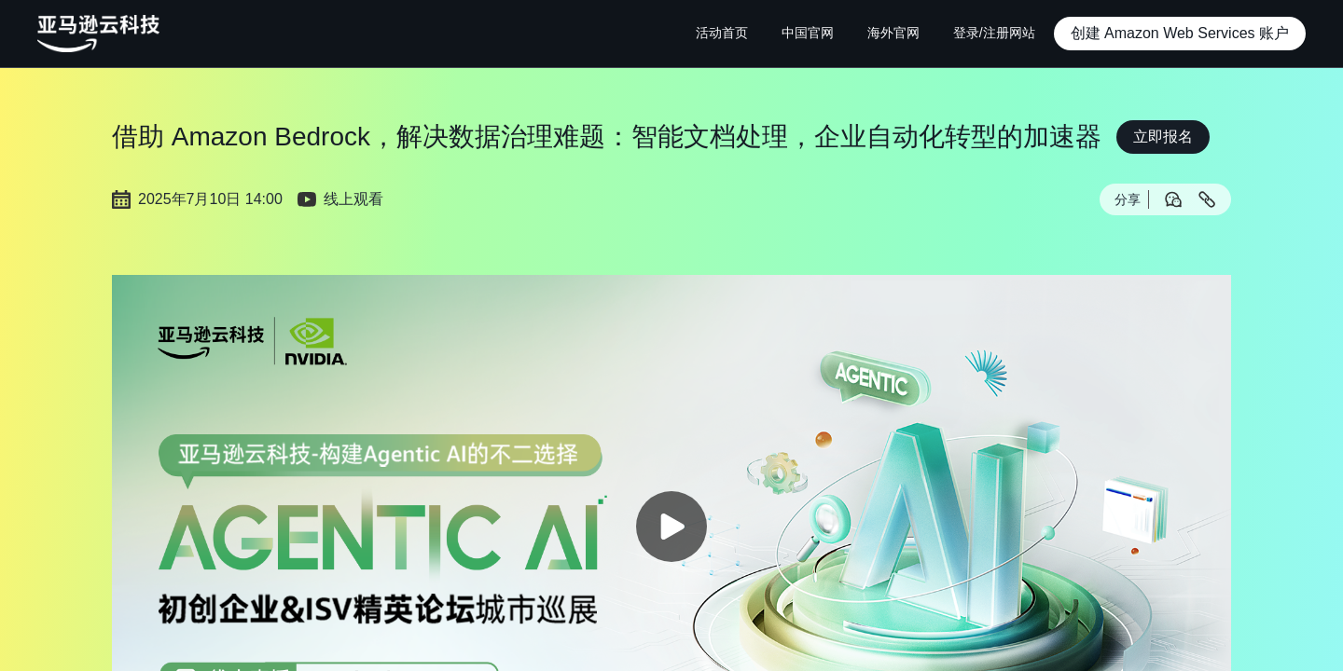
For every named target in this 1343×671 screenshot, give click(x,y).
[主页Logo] (98, 33)
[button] (1180, 33)
